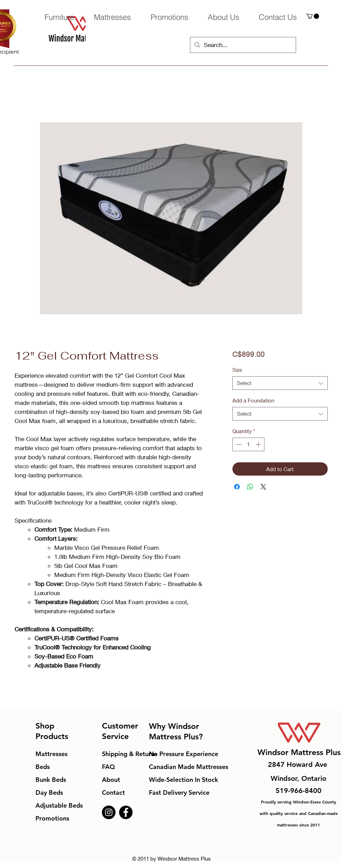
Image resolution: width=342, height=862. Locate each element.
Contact (113, 792)
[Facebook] (126, 812)
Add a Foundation (253, 400)
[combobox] (279, 383)
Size (237, 370)
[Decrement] (238, 444)
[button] (312, 16)
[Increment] (259, 444)
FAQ (108, 767)
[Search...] (242, 45)
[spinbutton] (248, 444)
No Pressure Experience (183, 754)
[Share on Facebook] (237, 487)
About (111, 780)
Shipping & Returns (129, 754)
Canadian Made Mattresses (188, 767)
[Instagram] (109, 812)
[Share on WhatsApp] (250, 487)
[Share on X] (263, 487)
